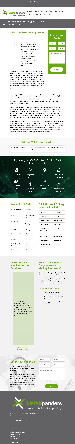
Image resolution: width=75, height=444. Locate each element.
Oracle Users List (14, 436)
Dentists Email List (15, 382)
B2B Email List (39, 11)
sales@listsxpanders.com (37, 2)
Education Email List (15, 414)
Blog (41, 14)
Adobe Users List (14, 426)
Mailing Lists (49, 11)
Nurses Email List (14, 392)
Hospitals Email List (15, 388)
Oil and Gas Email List (15, 410)
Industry (16, 174)
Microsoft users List (15, 432)
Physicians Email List (15, 380)
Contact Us (46, 14)
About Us (29, 11)
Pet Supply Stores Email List (17, 404)
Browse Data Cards (32, 14)
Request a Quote (23, 296)
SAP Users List (14, 428)
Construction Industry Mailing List (18, 402)
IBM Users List (14, 434)
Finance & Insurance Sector (17, 408)
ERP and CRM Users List (16, 424)
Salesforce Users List (15, 430)
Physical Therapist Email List (17, 386)
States (44, 174)
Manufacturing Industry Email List (18, 412)
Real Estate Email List (15, 406)
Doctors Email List (15, 384)
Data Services (60, 11)
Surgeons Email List (15, 390)
